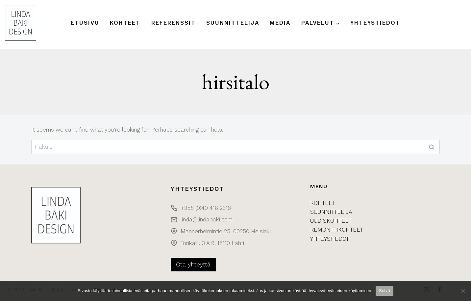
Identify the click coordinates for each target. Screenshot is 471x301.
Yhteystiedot (375, 22)
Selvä (384, 290)
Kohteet (125, 22)
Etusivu (85, 22)
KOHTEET (322, 203)
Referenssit (173, 22)
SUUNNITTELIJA (331, 212)
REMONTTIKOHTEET (336, 229)
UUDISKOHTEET (331, 220)
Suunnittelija (232, 22)
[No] (462, 291)
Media (280, 22)
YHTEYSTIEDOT (329, 239)
